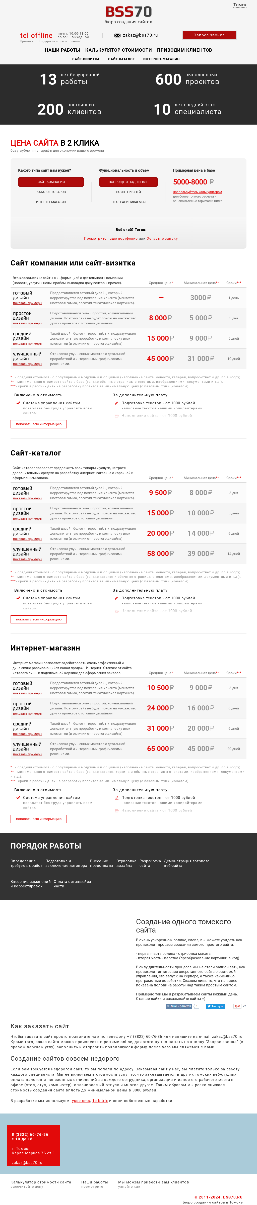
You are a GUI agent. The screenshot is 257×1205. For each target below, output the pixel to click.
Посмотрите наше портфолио (111, 238)
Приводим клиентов (184, 50)
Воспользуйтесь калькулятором (197, 192)
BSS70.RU (233, 1197)
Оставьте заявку (162, 238)
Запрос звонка (209, 35)
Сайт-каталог (121, 59)
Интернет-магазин (161, 59)
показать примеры (27, 303)
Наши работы (62, 50)
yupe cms (81, 1100)
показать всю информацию (38, 424)
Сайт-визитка (86, 59)
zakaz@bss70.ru (140, 35)
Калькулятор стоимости (118, 50)
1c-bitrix (100, 1100)
